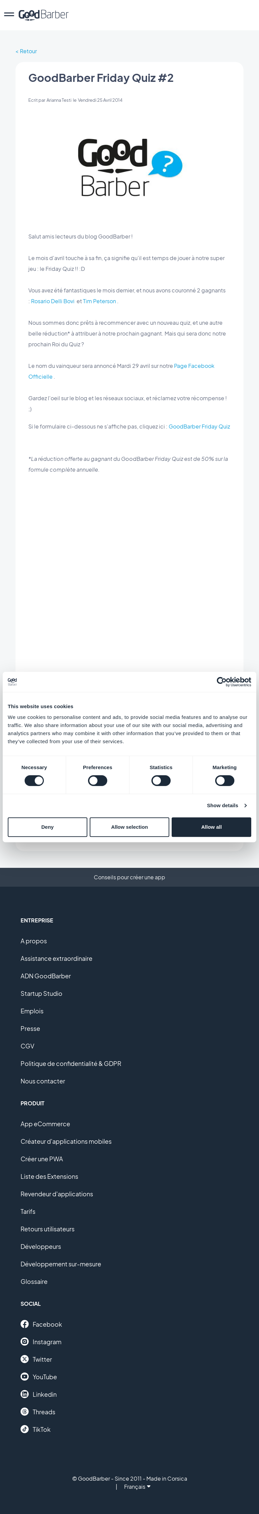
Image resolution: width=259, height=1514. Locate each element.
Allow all (211, 827)
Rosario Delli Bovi (53, 301)
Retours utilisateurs (48, 1229)
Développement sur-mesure (61, 1264)
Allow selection (129, 827)
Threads (38, 1412)
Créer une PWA (42, 1159)
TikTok (36, 1429)
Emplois (32, 1011)
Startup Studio (41, 993)
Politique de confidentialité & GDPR (71, 1063)
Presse (30, 1028)
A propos (34, 941)
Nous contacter (43, 1081)
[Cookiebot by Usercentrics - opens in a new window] (221, 682)
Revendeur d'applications (57, 1194)
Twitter (36, 1359)
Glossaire (34, 1281)
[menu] (9, 15)
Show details (222, 805)
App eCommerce (45, 1124)
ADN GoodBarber (46, 976)
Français (137, 1486)
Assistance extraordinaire (56, 958)
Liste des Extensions (49, 1176)
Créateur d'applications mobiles (66, 1141)
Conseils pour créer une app (129, 877)
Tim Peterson (99, 301)
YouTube (39, 1377)
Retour (28, 51)
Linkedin (39, 1394)
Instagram (41, 1341)
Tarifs (28, 1211)
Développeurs (41, 1246)
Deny (47, 827)
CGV (27, 1046)
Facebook (41, 1324)
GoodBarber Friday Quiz (199, 426)
